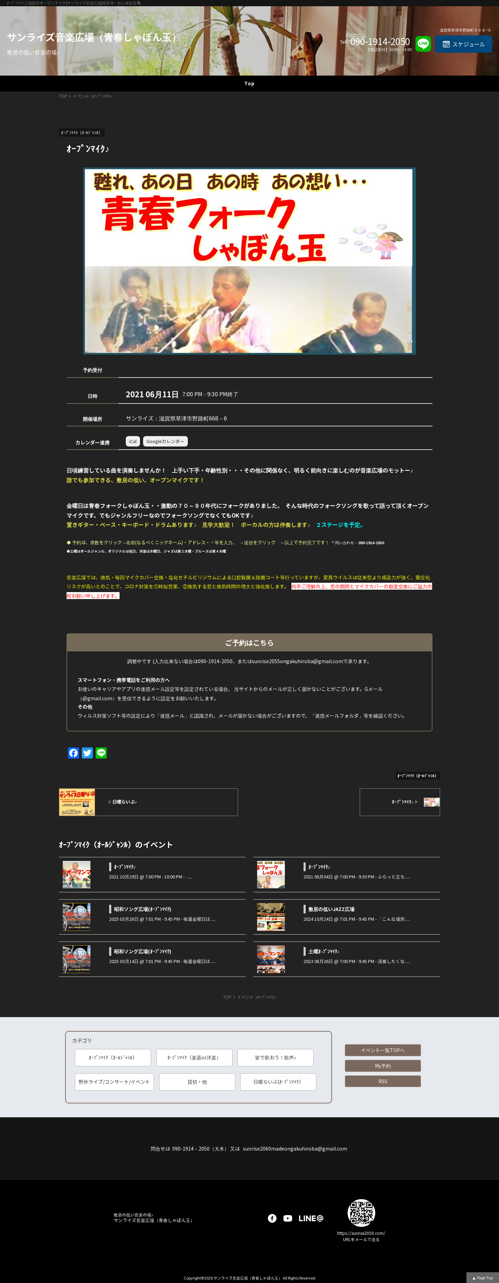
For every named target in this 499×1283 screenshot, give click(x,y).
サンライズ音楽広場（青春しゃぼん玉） (94, 37)
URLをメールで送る (361, 1239)
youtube (287, 1218)
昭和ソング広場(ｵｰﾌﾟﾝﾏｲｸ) (142, 908)
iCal (133, 441)
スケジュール (468, 44)
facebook (272, 1218)
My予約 (383, 1065)
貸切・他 (197, 1081)
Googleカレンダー (165, 441)
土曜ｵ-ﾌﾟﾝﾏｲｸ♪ (324, 951)
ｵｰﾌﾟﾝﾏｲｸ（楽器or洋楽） (194, 1057)
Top (249, 83)
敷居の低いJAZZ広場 (331, 908)
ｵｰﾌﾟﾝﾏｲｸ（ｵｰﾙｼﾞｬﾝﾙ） (113, 1057)
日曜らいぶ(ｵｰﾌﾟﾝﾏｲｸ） (278, 1081)
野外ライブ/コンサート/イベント (114, 1081)
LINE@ (311, 1218)
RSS (382, 1081)
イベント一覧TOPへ (383, 1050)
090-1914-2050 (380, 41)
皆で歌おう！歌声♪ (275, 1057)
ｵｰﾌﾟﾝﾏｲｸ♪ (125, 866)
